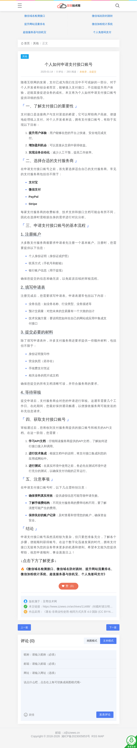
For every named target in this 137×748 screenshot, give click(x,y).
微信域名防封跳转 (102, 15)
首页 (27, 43)
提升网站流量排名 (34, 24)
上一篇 (24, 627)
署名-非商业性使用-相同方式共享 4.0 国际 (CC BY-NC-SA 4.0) (84, 611)
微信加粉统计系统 (102, 24)
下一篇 (112, 627)
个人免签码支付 (102, 32)
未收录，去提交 (88, 71)
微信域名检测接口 (34, 15)
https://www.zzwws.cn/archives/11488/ (66, 606)
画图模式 (92, 640)
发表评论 (104, 714)
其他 (36, 43)
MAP (101, 736)
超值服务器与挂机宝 (34, 32)
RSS (94, 736)
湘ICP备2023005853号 (75, 736)
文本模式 (108, 640)
